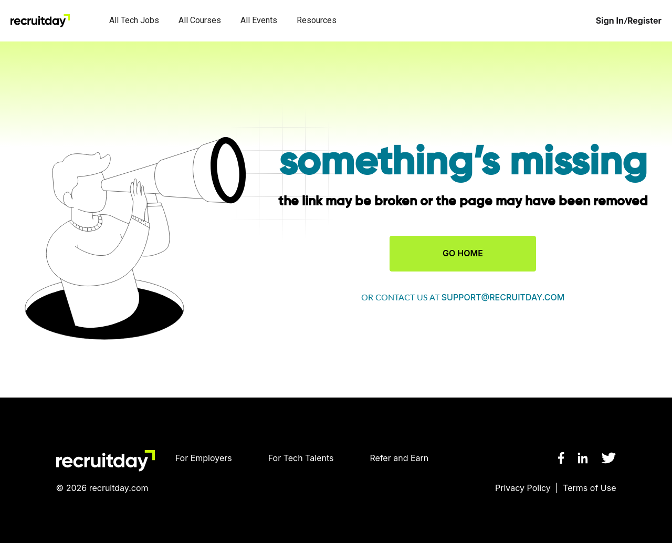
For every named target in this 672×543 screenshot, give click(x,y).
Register (644, 21)
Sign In (610, 21)
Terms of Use (589, 488)
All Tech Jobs (134, 20)
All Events (258, 20)
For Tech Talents (301, 458)
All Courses (199, 20)
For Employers (203, 458)
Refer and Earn (399, 458)
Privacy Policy (523, 488)
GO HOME (463, 253)
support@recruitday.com (503, 297)
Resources (317, 20)
